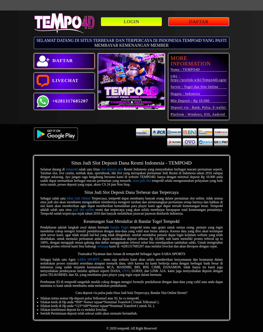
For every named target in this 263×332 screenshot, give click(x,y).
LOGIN (131, 21)
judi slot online (83, 209)
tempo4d (72, 169)
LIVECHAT (58, 81)
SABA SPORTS (88, 259)
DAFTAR (199, 21)
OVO (126, 271)
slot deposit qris (112, 169)
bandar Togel (119, 227)
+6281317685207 (62, 101)
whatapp (102, 246)
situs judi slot (142, 180)
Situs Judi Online (78, 198)
